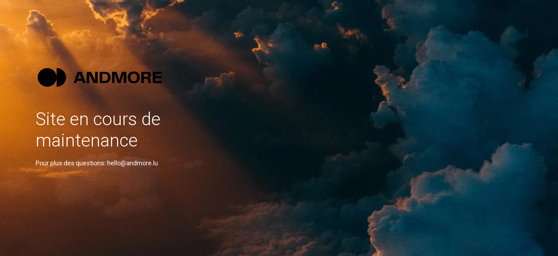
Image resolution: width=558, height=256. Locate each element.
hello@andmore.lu (132, 163)
